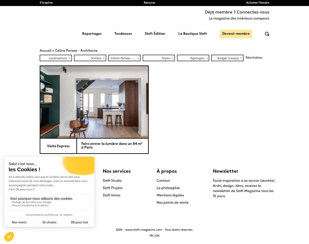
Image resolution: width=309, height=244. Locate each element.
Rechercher (267, 34)
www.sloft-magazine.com (143, 230)
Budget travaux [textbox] (228, 58)
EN (157, 236)
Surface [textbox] (96, 58)
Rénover (149, 3)
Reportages (91, 34)
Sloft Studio (112, 181)
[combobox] (56, 58)
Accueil (45, 51)
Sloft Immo (111, 195)
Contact (163, 181)
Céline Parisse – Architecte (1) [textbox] (125, 58)
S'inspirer (46, 3)
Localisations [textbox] (58, 58)
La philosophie (168, 188)
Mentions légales (170, 195)
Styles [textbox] (166, 58)
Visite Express (58, 146)
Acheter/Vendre (257, 3)
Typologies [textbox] (197, 58)
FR (151, 236)
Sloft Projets (113, 188)
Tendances (123, 34)
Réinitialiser (254, 57)
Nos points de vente (173, 203)
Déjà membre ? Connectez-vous (237, 12)
